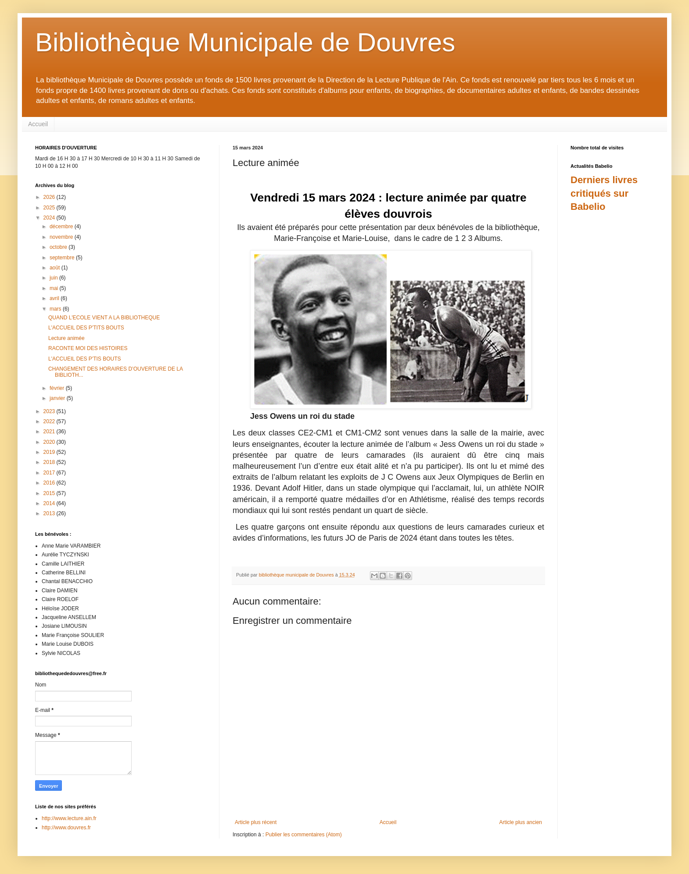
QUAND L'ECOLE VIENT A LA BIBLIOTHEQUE (104, 318)
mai (55, 288)
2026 (50, 197)
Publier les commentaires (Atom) (304, 835)
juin (54, 278)
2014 (50, 503)
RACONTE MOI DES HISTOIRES (87, 348)
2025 (50, 208)
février (58, 388)
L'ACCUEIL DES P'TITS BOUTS (86, 328)
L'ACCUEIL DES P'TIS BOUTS (84, 359)
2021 (50, 431)
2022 (50, 421)
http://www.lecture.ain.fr (69, 818)
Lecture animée (66, 338)
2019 (50, 452)
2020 (50, 442)
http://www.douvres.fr (66, 827)
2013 (50, 513)
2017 (50, 473)
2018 (50, 462)
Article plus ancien (520, 822)
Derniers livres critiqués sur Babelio (604, 193)
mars (56, 309)
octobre (59, 247)
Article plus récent (255, 822)
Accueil (38, 123)
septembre (63, 258)
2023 (50, 411)
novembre (62, 237)
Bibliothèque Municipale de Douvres (245, 42)
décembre (62, 226)
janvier (58, 398)
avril (55, 298)
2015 (50, 493)
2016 (50, 483)
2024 (50, 218)
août (55, 268)
